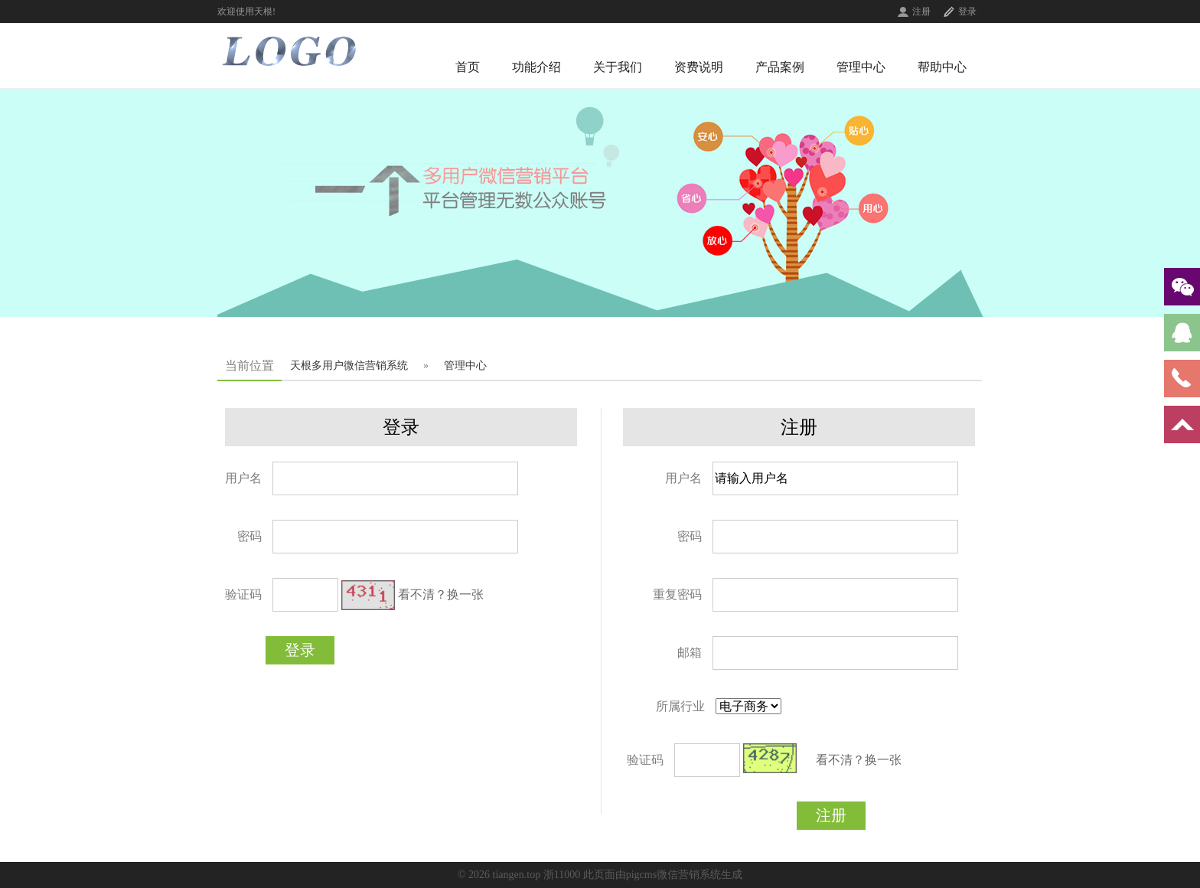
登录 (967, 11)
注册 (921, 11)
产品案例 (779, 66)
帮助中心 (942, 66)
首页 (467, 66)
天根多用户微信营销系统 (349, 365)
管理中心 (860, 66)
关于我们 (617, 66)
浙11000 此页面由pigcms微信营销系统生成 (642, 874)
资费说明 (698, 66)
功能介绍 (536, 66)
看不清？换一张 (441, 594)
